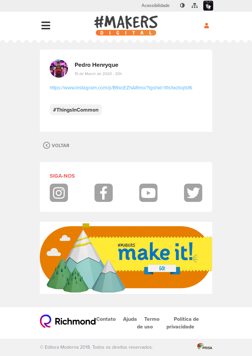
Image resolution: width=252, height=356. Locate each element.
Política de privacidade (182, 322)
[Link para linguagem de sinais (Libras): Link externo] (208, 6)
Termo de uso (148, 322)
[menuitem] (155, 5)
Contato (106, 319)
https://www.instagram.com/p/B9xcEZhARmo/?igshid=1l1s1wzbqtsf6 (121, 87)
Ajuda (130, 319)
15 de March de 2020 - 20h (98, 74)
